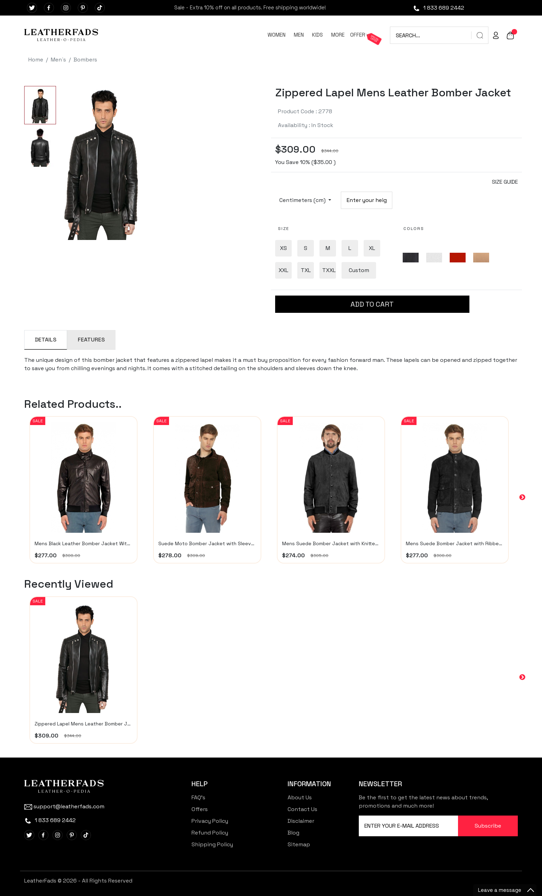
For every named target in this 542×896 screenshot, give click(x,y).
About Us (300, 797)
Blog (293, 832)
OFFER (357, 34)
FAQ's (198, 797)
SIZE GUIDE (505, 181)
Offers (199, 809)
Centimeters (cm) (303, 200)
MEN (299, 34)
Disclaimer (301, 821)
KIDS (317, 34)
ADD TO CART (372, 304)
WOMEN (277, 34)
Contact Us (302, 809)
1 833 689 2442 (438, 7)
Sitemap (299, 844)
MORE (338, 34)
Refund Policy (209, 832)
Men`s (58, 59)
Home (35, 59)
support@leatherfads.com (64, 806)
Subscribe (488, 825)
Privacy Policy (209, 821)
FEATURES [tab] (91, 339)
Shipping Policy (212, 844)
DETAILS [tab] (45, 339)
